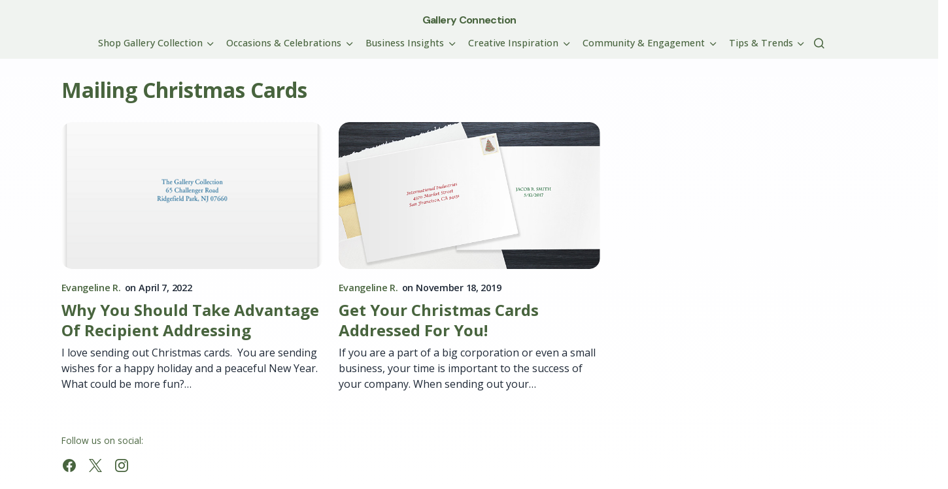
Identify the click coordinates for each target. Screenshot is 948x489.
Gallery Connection (469, 20)
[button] (819, 43)
